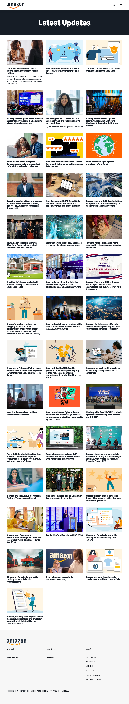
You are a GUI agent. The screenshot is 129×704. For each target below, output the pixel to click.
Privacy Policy (25, 691)
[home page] (15, 6)
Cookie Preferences (38, 691)
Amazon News (91, 657)
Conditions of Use (13, 691)
